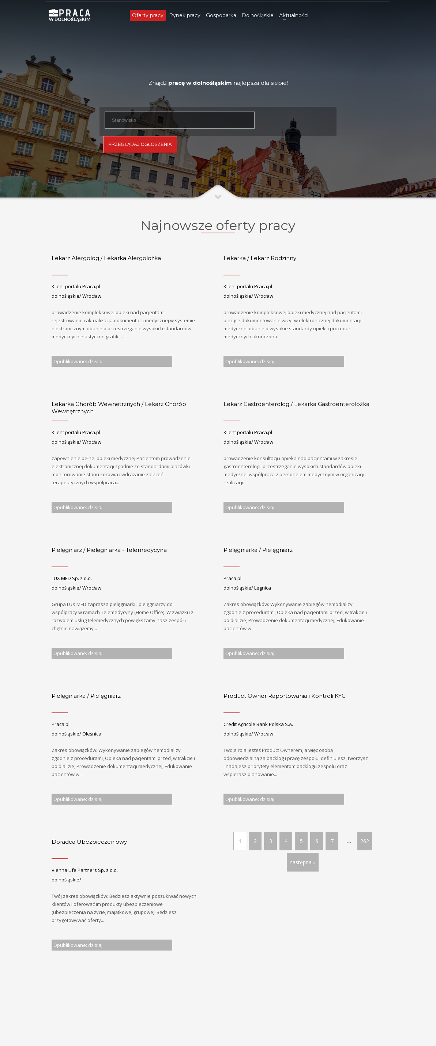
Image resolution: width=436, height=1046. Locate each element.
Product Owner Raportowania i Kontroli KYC (284, 695)
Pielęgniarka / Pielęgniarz (258, 549)
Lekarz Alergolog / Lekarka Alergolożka (106, 258)
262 (364, 841)
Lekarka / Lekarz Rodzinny (259, 258)
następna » (303, 862)
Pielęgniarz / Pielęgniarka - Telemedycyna (109, 549)
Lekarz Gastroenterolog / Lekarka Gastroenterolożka (296, 403)
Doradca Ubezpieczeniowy (89, 841)
